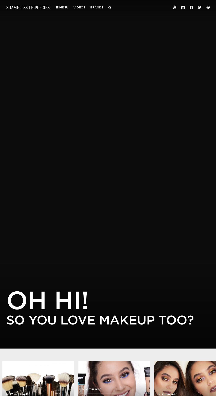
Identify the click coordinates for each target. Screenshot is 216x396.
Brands (96, 7)
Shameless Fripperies (28, 7)
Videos (79, 7)
